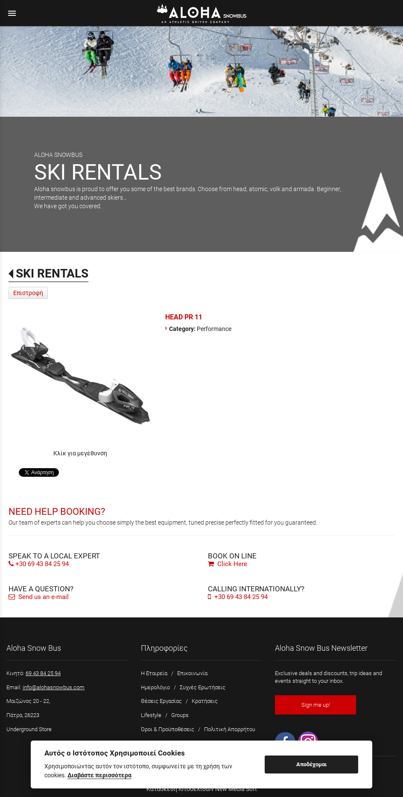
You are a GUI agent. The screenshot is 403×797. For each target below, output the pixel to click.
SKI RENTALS (52, 273)
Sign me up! (315, 705)
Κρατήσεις (205, 701)
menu (12, 13)
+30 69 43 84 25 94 (42, 564)
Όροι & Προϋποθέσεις (167, 729)
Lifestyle (151, 715)
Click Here (227, 564)
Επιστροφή (28, 292)
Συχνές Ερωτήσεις (202, 687)
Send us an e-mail (39, 597)
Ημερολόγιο (155, 687)
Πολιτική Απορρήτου (229, 729)
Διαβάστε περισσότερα (99, 775)
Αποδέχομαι (311, 764)
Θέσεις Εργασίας (161, 701)
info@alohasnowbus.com (54, 687)
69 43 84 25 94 (43, 673)
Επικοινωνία (192, 673)
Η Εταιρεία (154, 673)
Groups (180, 715)
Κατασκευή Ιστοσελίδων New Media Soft (201, 788)
